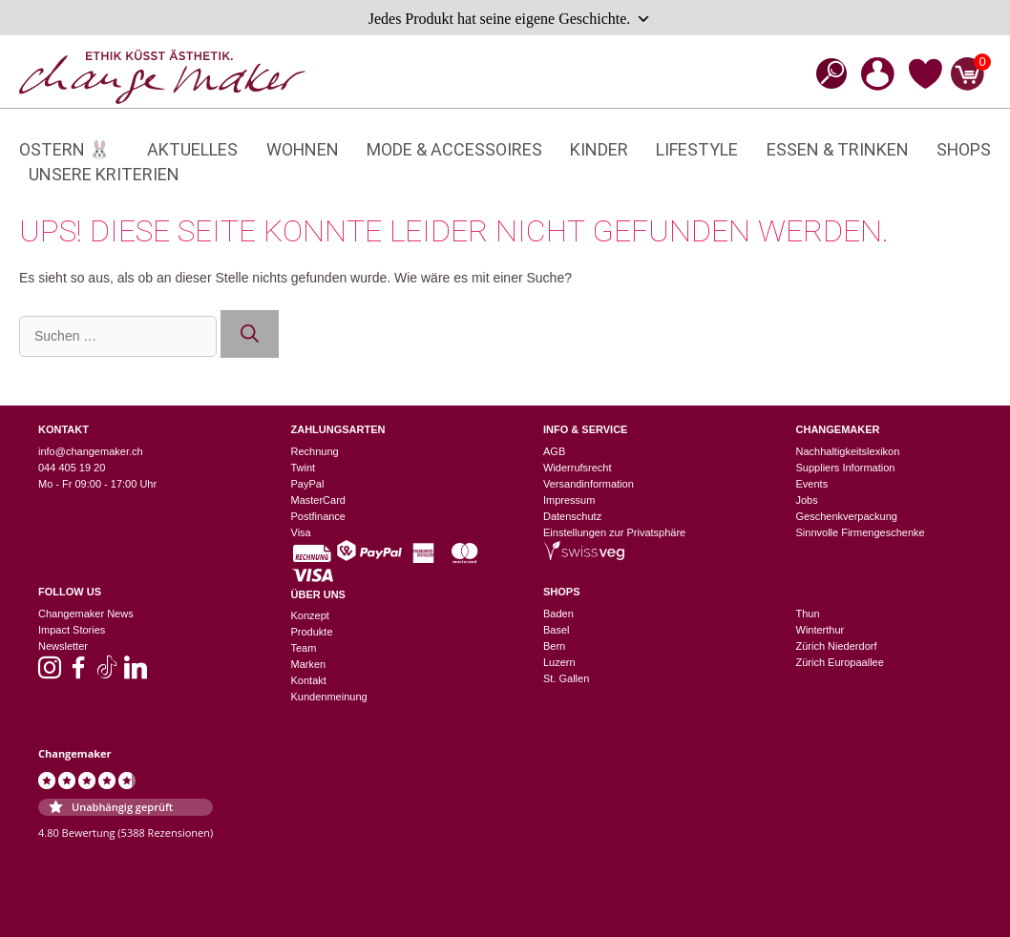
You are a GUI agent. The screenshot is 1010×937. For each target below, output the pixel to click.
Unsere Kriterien (104, 174)
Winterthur (820, 629)
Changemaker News (86, 613)
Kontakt (308, 680)
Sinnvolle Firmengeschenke (860, 532)
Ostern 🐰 (64, 149)
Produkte (312, 631)
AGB (554, 451)
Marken (308, 664)
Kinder (599, 149)
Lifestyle (697, 149)
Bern (554, 646)
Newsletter (63, 646)
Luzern (559, 662)
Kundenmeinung (329, 696)
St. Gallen (566, 678)
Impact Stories (71, 629)
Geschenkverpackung (846, 516)
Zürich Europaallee (840, 662)
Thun (808, 613)
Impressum (569, 500)
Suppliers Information (845, 467)
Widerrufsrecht (577, 467)
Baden (558, 613)
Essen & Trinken (838, 149)
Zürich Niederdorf (836, 646)
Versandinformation (588, 483)
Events (812, 483)
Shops (963, 149)
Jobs (807, 500)
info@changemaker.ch (90, 451)
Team (304, 648)
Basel (556, 629)
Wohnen (302, 149)
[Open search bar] (825, 73)
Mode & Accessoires (454, 149)
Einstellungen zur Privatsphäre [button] (614, 532)
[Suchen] (250, 334)
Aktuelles (192, 149)
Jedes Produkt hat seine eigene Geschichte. (510, 19)
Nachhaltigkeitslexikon (848, 451)
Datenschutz (572, 516)
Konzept (310, 615)
